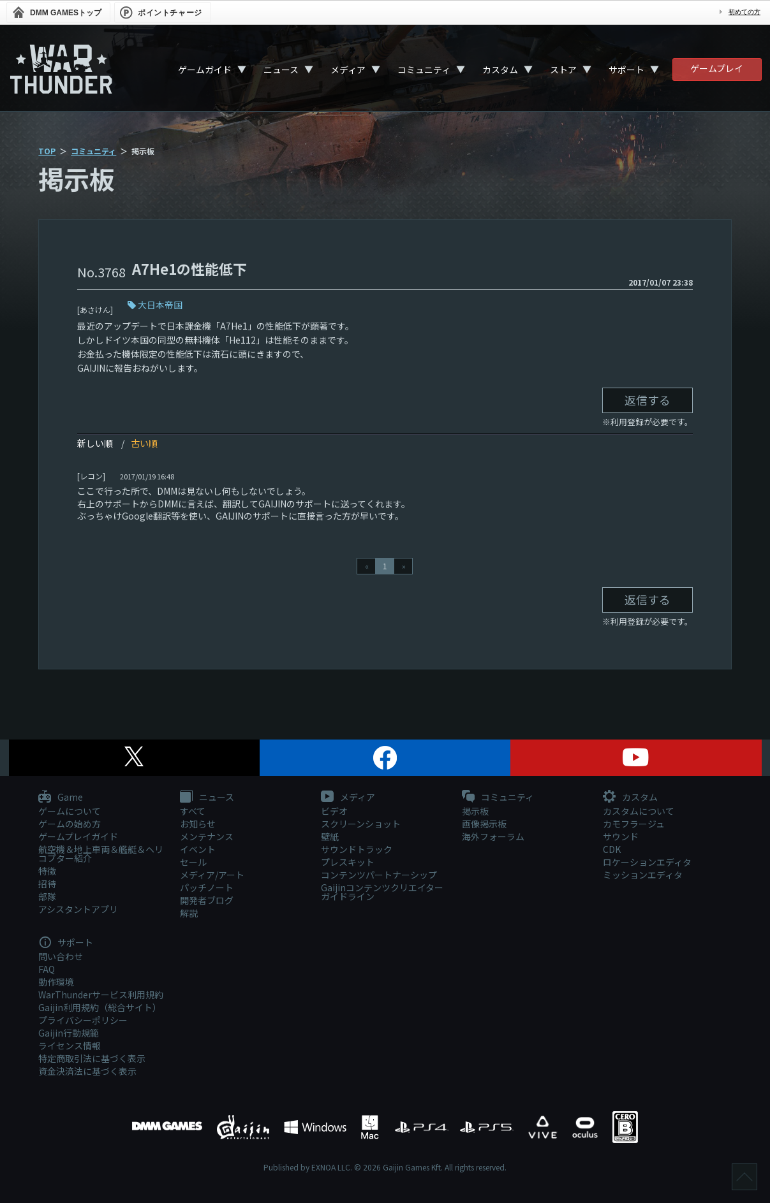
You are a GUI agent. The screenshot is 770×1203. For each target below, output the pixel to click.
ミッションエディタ (643, 874)
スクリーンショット (361, 823)
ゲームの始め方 (69, 823)
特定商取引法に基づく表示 (91, 1058)
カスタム (500, 69)
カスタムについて (638, 810)
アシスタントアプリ (78, 909)
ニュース (281, 69)
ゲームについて (69, 810)
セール (193, 861)
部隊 (47, 896)
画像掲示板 (484, 823)
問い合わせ (60, 956)
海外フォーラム (493, 836)
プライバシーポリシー (83, 1020)
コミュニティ (423, 69)
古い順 (144, 443)
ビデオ (334, 810)
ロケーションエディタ (647, 861)
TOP (47, 150)
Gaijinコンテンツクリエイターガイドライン (382, 892)
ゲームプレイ (716, 68)
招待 (47, 883)
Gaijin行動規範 (68, 1032)
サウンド (621, 836)
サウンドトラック (356, 849)
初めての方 (744, 11)
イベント (198, 849)
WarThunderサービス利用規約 (100, 994)
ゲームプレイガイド (78, 836)
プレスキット (347, 861)
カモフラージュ (634, 823)
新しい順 (95, 443)
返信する (647, 399)
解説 (189, 912)
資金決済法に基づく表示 (87, 1071)
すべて (192, 810)
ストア (563, 69)
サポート (626, 69)
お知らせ (198, 823)
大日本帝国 (160, 304)
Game (60, 797)
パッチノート (206, 887)
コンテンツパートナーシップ (379, 874)
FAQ (46, 969)
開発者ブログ (206, 900)
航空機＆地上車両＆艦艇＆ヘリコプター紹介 (100, 854)
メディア (348, 69)
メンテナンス (206, 836)
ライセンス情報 (69, 1045)
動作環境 (56, 981)
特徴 (47, 870)
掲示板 (475, 810)
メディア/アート (212, 874)
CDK (612, 849)
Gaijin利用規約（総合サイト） (99, 1007)
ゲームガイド (205, 69)
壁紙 (330, 836)
